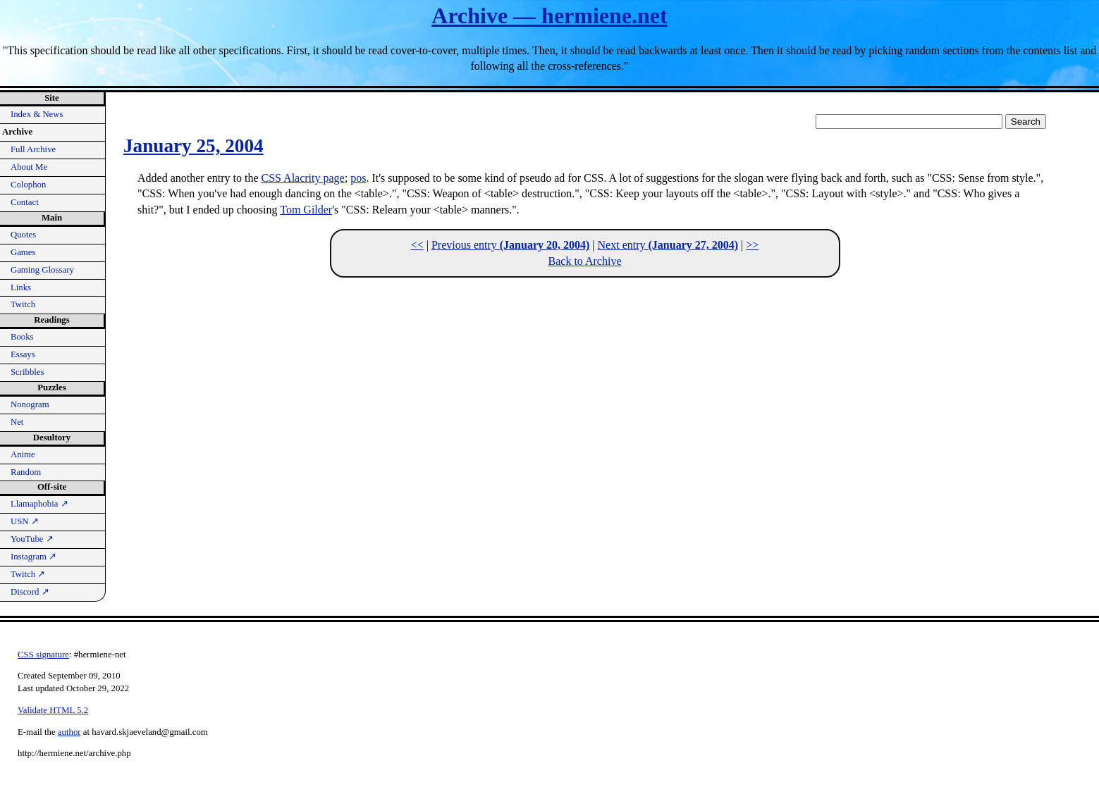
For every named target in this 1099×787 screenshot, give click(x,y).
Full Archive (33, 149)
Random (26, 472)
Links (21, 287)
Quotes (23, 235)
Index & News (37, 114)
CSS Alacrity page (303, 178)
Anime (23, 454)
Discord (30, 592)
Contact (25, 202)
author (69, 732)
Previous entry (510, 245)
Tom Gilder (306, 210)
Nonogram (30, 404)
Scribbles (27, 372)
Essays (23, 354)
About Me (29, 167)
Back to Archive (585, 261)
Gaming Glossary (42, 270)
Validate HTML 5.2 (53, 710)
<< (417, 245)
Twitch (23, 304)
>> (752, 245)
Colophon (28, 185)
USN (25, 521)
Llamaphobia (39, 504)
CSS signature (43, 654)
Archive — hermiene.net (549, 15)
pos (358, 178)
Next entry (668, 245)
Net (17, 422)
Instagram (33, 557)
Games (23, 252)
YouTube (32, 539)
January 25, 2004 (193, 145)
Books (22, 337)
